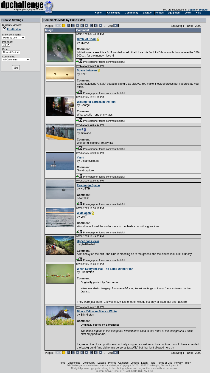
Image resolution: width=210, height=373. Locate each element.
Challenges (74, 362)
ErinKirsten (12, 29)
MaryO (85, 42)
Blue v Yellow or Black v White (97, 311)
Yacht (80, 157)
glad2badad (88, 244)
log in (192, 9)
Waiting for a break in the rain (96, 101)
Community (88, 362)
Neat (83, 74)
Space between (87, 70)
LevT (84, 216)
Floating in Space (88, 185)
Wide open (84, 213)
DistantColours (90, 160)
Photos (112, 362)
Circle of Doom (86, 39)
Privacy (178, 362)
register (203, 9)
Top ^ (188, 362)
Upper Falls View (88, 241)
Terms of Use (164, 362)
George (85, 105)
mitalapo (86, 133)
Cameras (123, 362)
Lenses (135, 362)
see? (80, 129)
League (102, 362)
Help (152, 362)
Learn (144, 362)
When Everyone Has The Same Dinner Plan (105, 268)
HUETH (85, 188)
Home (62, 362)
